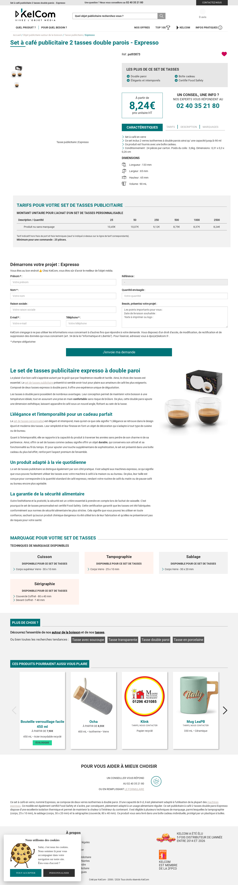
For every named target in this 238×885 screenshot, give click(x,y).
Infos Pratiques (209, 28)
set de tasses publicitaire (39, 382)
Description (189, 126)
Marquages (210, 126)
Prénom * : (16, 276)
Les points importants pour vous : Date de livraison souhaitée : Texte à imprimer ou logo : (175, 317)
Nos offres (142, 27)
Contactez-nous (212, 2)
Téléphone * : (73, 317)
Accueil (17, 35)
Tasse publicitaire (73, 35)
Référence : (128, 276)
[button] (96, 829)
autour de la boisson (66, 632)
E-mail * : (15, 317)
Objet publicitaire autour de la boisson (42, 35)
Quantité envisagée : (133, 289)
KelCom (183, 28)
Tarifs (170, 126)
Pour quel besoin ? (54, 27)
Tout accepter (25, 872)
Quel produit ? (26, 27)
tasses (99, 632)
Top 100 (162, 28)
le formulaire (134, 789)
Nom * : (14, 289)
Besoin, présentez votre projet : (139, 303)
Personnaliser (59, 872)
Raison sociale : (19, 303)
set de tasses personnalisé (29, 421)
